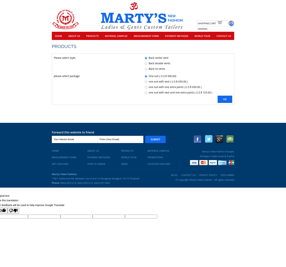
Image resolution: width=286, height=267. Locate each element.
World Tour (202, 35)
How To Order (96, 164)
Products (92, 35)
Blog (174, 175)
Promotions (155, 157)
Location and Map (158, 164)
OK (225, 99)
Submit (155, 139)
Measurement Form (146, 35)
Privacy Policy (208, 175)
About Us (74, 35)
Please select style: (65, 57)
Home (58, 35)
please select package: (67, 76)
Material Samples (116, 35)
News (124, 164)
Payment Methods (176, 35)
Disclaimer (227, 175)
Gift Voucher (60, 164)
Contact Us (224, 35)
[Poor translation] (13, 211)
